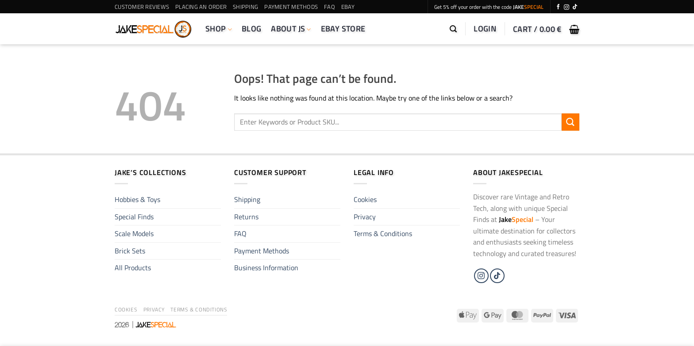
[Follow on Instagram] (566, 7)
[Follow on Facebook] (558, 7)
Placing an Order (201, 6)
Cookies (365, 199)
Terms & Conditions (383, 233)
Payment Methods (291, 6)
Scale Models (134, 233)
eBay (348, 6)
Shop (218, 29)
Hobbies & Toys (137, 199)
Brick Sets (130, 250)
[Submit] (570, 122)
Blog (251, 29)
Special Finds (134, 216)
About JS (291, 29)
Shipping (245, 6)
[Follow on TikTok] (575, 7)
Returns (246, 216)
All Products (133, 267)
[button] (453, 29)
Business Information (266, 267)
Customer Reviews (142, 6)
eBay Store (343, 29)
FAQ (329, 6)
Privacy (365, 216)
